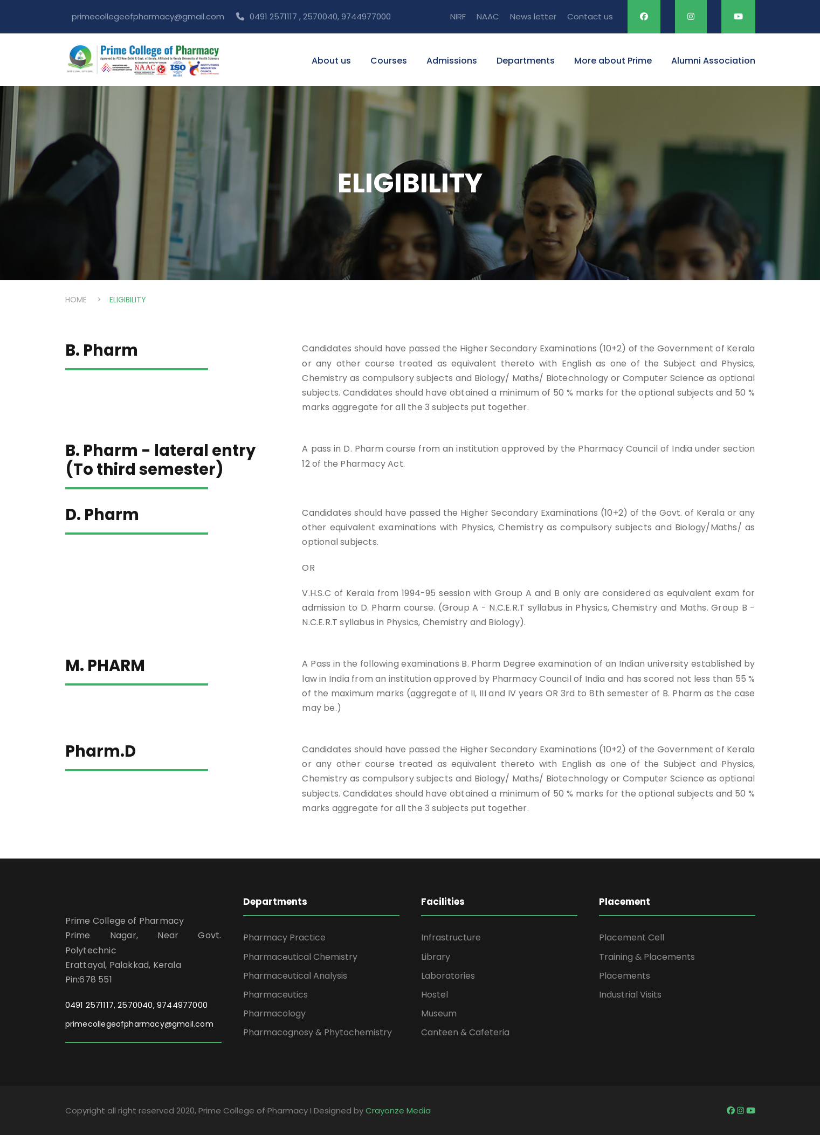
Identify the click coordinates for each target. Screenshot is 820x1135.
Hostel (434, 994)
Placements (624, 976)
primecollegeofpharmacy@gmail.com (139, 1024)
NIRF (458, 16)
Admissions (451, 60)
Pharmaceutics (275, 994)
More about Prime (613, 60)
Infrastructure (451, 937)
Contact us (590, 16)
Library (435, 957)
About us (331, 60)
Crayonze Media (398, 1110)
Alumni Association (713, 60)
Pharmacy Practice (284, 937)
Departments (526, 60)
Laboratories (448, 976)
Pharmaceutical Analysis (295, 976)
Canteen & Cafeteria (465, 1032)
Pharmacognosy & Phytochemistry (317, 1032)
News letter (533, 16)
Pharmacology (274, 1013)
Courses (388, 60)
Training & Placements (647, 957)
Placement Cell (631, 937)
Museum (439, 1013)
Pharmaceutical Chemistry (300, 957)
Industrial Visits (630, 994)
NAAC (488, 16)
